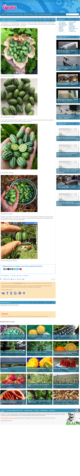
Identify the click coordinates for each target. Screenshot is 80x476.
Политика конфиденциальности (15, 410)
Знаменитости (62, 26)
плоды (13, 275)
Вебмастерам (44, 410)
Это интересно (5, 275)
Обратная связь (75, 1)
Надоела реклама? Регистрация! (14, 14)
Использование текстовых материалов (10, 418)
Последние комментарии (45, 14)
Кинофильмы (72, 26)
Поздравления (72, 31)
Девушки (71, 24)
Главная (3, 14)
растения (19, 275)
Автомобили (72, 27)
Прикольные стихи (73, 28)
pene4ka (14, 279)
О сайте (3, 410)
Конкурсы (61, 31)
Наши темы (72, 29)
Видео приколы (72, 22)
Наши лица (61, 29)
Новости (61, 28)
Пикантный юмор (63, 24)
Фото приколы (62, 22)
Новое (36, 14)
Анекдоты (71, 23)
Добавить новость (28, 14)
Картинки (61, 27)
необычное (26, 275)
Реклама (69, 1)
